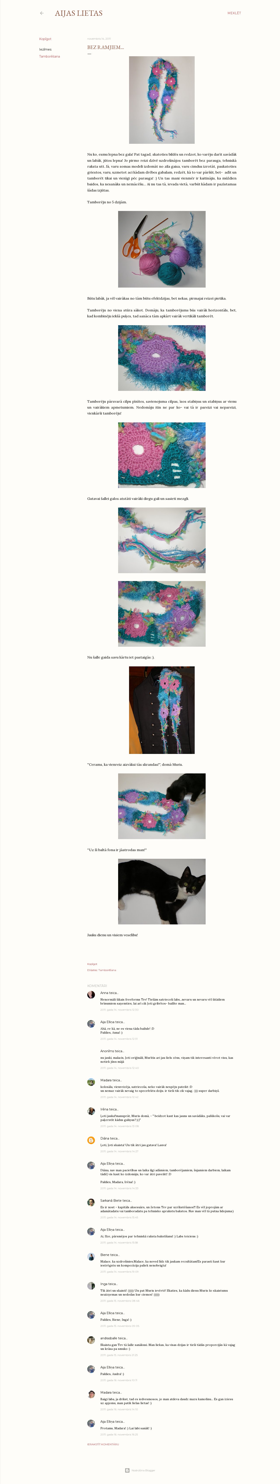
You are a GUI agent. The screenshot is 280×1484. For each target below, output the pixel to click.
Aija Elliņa (107, 1022)
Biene (104, 1255)
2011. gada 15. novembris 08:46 (119, 1300)
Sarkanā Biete (111, 1201)
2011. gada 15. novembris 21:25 (119, 1355)
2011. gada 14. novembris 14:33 (119, 1188)
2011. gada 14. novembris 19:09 (119, 1271)
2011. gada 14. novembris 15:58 (119, 1242)
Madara (106, 1080)
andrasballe (108, 1338)
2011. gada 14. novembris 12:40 (119, 1068)
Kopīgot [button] (45, 39)
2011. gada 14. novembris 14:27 (119, 1151)
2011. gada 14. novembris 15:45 (119, 1217)
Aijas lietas (79, 13)
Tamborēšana (49, 56)
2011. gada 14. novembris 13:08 (119, 1126)
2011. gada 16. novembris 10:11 (118, 1380)
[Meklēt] (234, 13)
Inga (103, 1284)
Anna (104, 993)
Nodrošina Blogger (140, 1470)
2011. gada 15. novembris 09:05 (119, 1326)
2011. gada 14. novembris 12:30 (119, 1009)
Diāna (104, 1138)
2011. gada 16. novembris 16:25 (119, 1434)
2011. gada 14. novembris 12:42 (119, 1097)
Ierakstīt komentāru (103, 1444)
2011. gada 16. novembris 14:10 (119, 1409)
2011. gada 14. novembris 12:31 (119, 1038)
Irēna (104, 1109)
